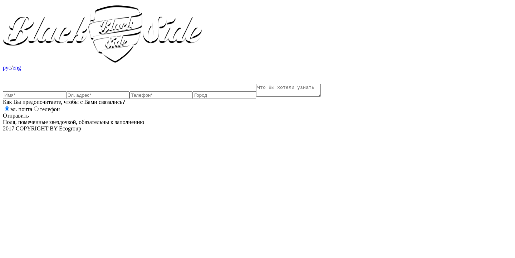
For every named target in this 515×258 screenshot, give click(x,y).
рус (7, 67)
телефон (50, 111)
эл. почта (21, 111)
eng (17, 67)
